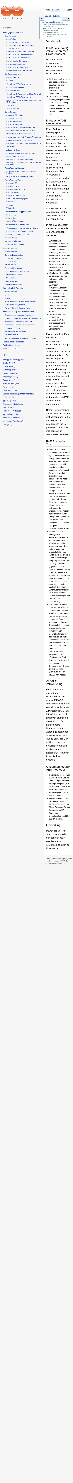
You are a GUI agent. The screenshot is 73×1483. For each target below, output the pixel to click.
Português (16, 411)
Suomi (11, 380)
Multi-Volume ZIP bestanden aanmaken (20, 134)
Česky (11, 363)
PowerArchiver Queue (13, 268)
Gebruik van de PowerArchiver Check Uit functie (24, 94)
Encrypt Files (11, 218)
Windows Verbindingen (13, 284)
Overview (9, 205)
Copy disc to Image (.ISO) (15, 195)
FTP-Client (9, 81)
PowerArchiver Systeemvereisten (17, 308)
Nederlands (18, 404)
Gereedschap (10, 112)
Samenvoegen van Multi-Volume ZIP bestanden (23, 137)
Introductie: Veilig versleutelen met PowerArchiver (57, 50)
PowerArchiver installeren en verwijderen (20, 301)
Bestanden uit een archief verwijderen (19, 325)
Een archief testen (13, 91)
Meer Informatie (10, 248)
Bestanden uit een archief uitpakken (18, 322)
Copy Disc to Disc (12, 192)
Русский (14, 414)
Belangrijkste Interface (13, 32)
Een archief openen (12, 328)
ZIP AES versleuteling (51, 32)
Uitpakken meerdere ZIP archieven (19, 140)
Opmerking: (48, 36)
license (7, 298)
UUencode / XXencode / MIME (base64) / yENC (23, 143)
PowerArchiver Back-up (14, 168)
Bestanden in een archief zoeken (18, 58)
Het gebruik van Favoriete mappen (19, 70)
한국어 (12, 401)
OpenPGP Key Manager (15, 221)
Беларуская (19, 360)
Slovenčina (17, 418)
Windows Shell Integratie (15, 244)
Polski (11, 407)
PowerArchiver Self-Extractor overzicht (20, 231)
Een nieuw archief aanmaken (17, 67)
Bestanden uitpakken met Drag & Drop (20, 153)
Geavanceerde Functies (14, 88)
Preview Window (11, 238)
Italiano (13, 397)
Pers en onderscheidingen (13, 342)
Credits (7, 295)
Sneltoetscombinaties (11, 345)
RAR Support (10, 278)
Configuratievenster (13, 74)
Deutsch (14, 370)
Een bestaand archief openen (17, 61)
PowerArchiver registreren (15, 305)
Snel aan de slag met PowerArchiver (18, 312)
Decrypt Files (11, 215)
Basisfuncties (10, 36)
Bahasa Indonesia (26, 394)
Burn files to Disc (12, 186)
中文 (9, 425)
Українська (17, 421)
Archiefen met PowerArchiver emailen (20, 45)
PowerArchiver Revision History (17, 271)
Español (14, 377)
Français (14, 383)
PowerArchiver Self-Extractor (17, 225)
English (13, 373)
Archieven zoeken (12, 48)
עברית (6, 387)
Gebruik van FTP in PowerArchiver (19, 84)
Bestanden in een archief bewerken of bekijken (23, 318)
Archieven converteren (14, 118)
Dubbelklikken (10, 261)
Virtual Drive (10, 208)
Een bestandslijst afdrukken (16, 64)
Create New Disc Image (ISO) (17, 199)
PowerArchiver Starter (13, 275)
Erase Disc (10, 202)
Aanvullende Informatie (13, 288)
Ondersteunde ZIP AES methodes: (56, 34)
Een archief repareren (14, 121)
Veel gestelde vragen (11, 349)
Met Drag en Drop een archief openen (20, 159)
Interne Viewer (10, 265)
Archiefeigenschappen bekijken (17, 42)
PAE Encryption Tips (51, 30)
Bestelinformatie (11, 291)
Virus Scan (10, 105)
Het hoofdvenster (11, 335)
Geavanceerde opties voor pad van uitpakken (22, 228)
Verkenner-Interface (13, 241)
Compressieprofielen (12, 258)
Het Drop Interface (12, 150)
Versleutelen (54, 41)
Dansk (11, 366)
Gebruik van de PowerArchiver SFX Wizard (22, 128)
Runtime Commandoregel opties (18, 234)
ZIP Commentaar (12, 108)
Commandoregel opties (14, 255)
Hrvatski (14, 390)
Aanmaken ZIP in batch (14, 115)
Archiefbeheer (11, 39)
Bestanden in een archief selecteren (19, 55)
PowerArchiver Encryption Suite (18, 212)
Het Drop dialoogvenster (15, 156)
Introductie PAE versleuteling (54, 28)
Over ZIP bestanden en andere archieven (19, 338)
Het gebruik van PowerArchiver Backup (20, 131)
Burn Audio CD (11, 183)
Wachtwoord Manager (13, 281)
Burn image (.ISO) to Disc (15, 189)
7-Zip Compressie (11, 252)
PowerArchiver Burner (14, 180)
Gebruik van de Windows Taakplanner (20, 176)
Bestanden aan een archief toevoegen (20, 51)
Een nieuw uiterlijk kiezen (15, 124)
